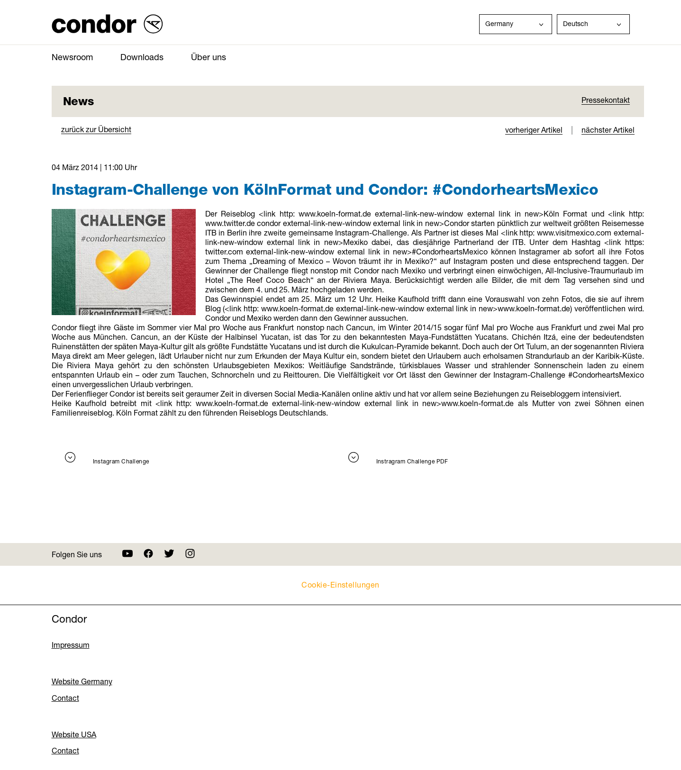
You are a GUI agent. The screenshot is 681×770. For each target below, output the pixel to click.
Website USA (74, 734)
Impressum (71, 645)
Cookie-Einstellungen (340, 584)
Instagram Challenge (121, 461)
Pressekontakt (605, 99)
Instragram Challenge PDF (412, 461)
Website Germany (82, 681)
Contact (65, 698)
